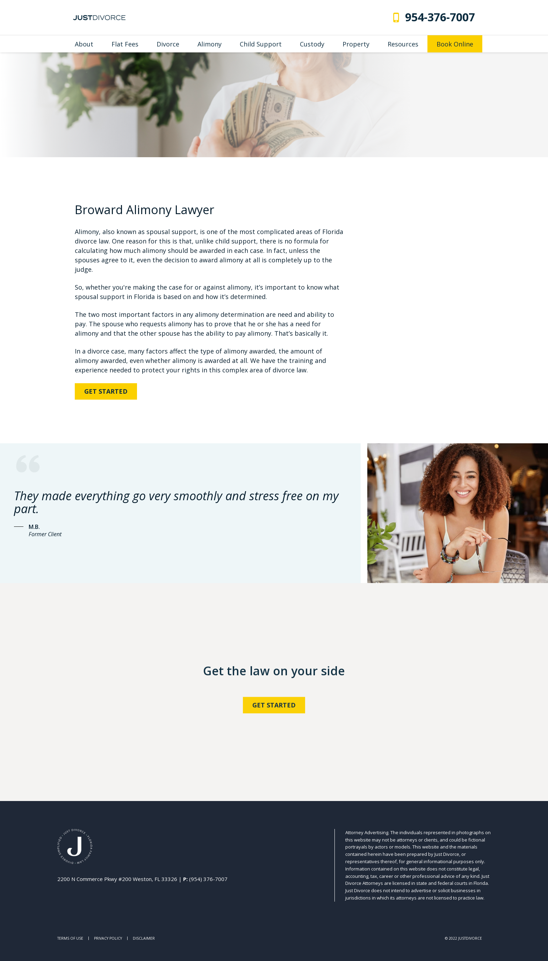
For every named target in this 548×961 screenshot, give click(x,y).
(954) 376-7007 (208, 878)
